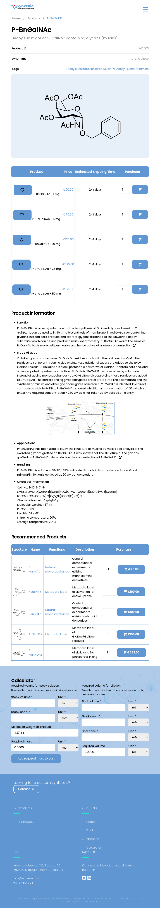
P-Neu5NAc (34, 612)
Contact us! (26, 789)
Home (90, 822)
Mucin (107, 69)
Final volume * (91, 701)
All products (26, 822)
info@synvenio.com (27, 878)
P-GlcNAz (35, 634)
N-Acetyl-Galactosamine (131, 69)
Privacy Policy (68, 901)
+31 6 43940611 (23, 883)
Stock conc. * (20, 712)
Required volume (93, 746)
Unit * (62, 697)
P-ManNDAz (35, 652)
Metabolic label (56, 592)
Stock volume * (22, 697)
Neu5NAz (34, 592)
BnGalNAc (24, 345)
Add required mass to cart (36, 758)
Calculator (93, 847)
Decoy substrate (77, 69)
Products (92, 830)
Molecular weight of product (31, 727)
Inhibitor (96, 69)
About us (92, 839)
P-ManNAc (34, 569)
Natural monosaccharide (57, 569)
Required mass (21, 741)
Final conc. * (90, 731)
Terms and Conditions (87, 901)
